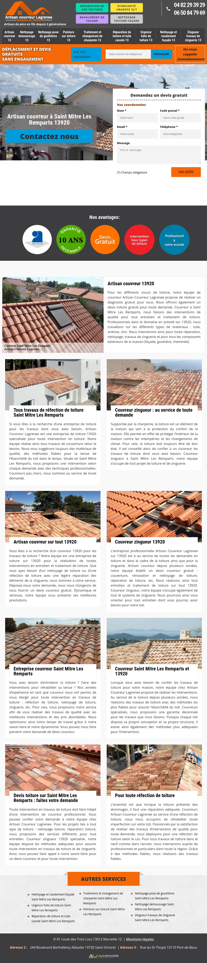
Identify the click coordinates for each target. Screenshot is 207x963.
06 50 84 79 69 (189, 12)
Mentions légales (140, 939)
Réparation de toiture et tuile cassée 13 (122, 36)
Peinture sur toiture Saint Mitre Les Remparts (104, 911)
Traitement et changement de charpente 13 (92, 36)
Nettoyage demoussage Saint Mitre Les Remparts (154, 906)
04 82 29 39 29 (189, 4)
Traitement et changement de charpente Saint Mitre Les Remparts (103, 898)
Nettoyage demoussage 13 (27, 36)
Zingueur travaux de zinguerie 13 (193, 36)
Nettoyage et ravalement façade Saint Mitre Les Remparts (52, 896)
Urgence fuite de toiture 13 (146, 36)
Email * (122, 127)
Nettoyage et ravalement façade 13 (168, 36)
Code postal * (169, 111)
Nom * (121, 111)
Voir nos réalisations (82, 54)
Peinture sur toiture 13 (68, 36)
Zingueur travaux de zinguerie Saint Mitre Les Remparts (155, 917)
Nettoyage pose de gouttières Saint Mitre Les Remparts (154, 895)
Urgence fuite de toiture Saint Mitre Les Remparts (51, 907)
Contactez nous (49, 136)
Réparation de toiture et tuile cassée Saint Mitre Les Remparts (53, 918)
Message (123, 143)
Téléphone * (169, 127)
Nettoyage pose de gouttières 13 (48, 36)
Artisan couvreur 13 (9, 36)
